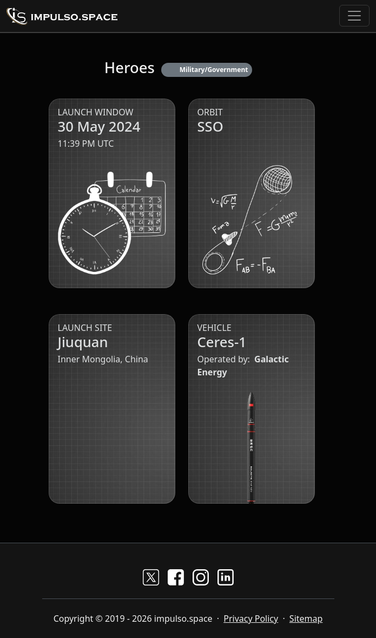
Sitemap (306, 618)
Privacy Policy (250, 618)
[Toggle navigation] (354, 16)
